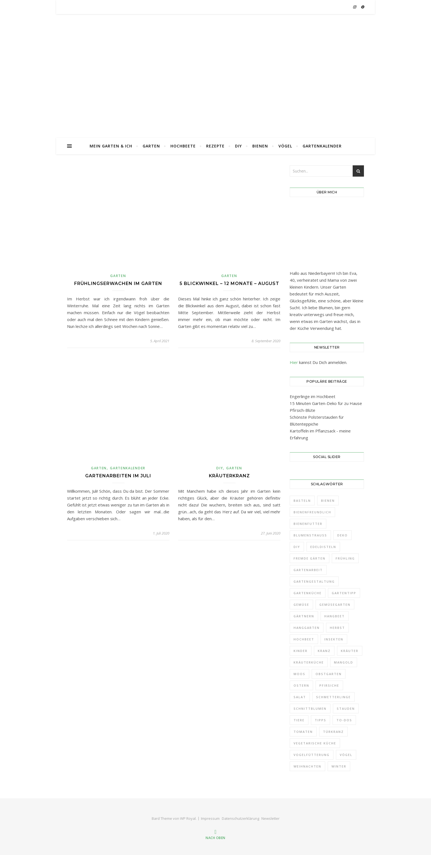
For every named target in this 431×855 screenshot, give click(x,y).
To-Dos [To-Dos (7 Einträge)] (344, 720)
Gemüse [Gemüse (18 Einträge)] (301, 604)
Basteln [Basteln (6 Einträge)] (302, 500)
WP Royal (188, 818)
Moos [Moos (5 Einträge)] (299, 674)
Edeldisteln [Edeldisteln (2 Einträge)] (323, 547)
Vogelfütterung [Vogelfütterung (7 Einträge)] (312, 755)
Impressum (210, 818)
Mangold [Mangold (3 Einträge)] (343, 662)
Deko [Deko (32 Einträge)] (342, 535)
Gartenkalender (322, 146)
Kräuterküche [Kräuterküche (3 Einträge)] (309, 662)
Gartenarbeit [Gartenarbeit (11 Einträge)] (308, 570)
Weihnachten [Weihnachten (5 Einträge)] (307, 766)
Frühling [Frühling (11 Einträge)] (345, 558)
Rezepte (215, 146)
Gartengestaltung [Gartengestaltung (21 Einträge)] (314, 581)
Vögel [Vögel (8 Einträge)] (346, 755)
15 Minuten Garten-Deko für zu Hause (326, 403)
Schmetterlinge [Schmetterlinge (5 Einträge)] (333, 697)
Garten (151, 146)
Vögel (285, 146)
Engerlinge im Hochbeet (312, 396)
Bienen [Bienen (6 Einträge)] (328, 500)
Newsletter (270, 818)
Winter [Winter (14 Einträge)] (338, 766)
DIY (238, 146)
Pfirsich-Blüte (302, 410)
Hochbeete (183, 146)
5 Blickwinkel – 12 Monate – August (229, 283)
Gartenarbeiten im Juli (118, 475)
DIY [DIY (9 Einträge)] (297, 547)
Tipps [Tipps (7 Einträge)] (320, 720)
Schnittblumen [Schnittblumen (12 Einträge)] (310, 708)
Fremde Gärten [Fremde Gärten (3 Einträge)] (309, 558)
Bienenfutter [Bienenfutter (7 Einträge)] (308, 524)
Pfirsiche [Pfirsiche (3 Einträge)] (329, 685)
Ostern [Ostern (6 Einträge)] (301, 685)
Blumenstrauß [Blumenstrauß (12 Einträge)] (310, 535)
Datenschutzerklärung (240, 818)
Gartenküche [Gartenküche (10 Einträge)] (308, 593)
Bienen (260, 146)
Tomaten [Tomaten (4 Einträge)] (303, 732)
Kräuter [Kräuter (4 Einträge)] (349, 651)
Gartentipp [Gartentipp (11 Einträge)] (344, 593)
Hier (294, 362)
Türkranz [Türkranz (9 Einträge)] (333, 732)
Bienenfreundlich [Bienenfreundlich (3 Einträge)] (312, 512)
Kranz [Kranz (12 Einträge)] (324, 651)
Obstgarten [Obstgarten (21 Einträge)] (329, 674)
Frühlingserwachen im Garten (118, 283)
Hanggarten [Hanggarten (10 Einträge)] (307, 628)
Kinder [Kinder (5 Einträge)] (301, 651)
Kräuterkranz (229, 475)
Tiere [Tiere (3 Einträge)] (299, 720)
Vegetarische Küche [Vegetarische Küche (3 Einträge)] (315, 743)
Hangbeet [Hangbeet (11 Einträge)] (334, 616)
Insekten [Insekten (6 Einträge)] (333, 639)
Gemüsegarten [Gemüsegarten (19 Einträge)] (334, 604)
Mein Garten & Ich (111, 146)
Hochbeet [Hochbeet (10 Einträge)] (304, 639)
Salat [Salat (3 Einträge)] (300, 697)
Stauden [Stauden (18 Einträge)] (346, 708)
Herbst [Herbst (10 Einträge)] (337, 628)
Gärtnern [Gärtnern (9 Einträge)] (304, 616)
